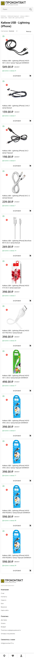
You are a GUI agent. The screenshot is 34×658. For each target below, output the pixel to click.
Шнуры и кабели (24, 16)
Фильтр (28, 31)
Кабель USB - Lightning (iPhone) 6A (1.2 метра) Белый (16, 197)
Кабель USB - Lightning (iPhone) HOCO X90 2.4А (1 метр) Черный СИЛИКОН (15, 467)
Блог (2, 603)
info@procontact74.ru (7, 643)
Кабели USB (4, 17)
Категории (3, 16)
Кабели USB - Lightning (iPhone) (16, 17)
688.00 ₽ (16, 516)
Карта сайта (4, 610)
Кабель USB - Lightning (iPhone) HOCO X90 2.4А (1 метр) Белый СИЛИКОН (15, 422)
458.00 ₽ (16, 292)
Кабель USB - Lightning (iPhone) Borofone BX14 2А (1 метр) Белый (16, 242)
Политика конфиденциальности (11, 630)
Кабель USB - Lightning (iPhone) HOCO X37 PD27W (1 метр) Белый (15, 332)
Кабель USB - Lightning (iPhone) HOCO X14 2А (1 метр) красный (15, 287)
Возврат (3, 627)
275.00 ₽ (16, 202)
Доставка (4, 620)
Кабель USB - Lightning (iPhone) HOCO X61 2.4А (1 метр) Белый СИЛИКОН (15, 377)
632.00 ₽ (16, 67)
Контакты (4, 597)
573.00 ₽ (16, 382)
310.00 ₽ (16, 247)
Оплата (3, 623)
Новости (3, 600)
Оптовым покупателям (8, 633)
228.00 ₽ (16, 157)
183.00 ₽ (16, 112)
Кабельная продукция (13, 16)
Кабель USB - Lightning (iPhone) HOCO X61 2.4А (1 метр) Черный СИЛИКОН (15, 62)
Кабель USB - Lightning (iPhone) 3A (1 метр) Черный (15, 152)
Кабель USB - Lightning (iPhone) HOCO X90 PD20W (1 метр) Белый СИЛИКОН (16, 512)
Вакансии (4, 607)
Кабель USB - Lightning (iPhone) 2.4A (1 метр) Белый (16, 107)
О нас (2, 593)
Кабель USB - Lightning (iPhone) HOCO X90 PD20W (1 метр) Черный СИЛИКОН (16, 557)
